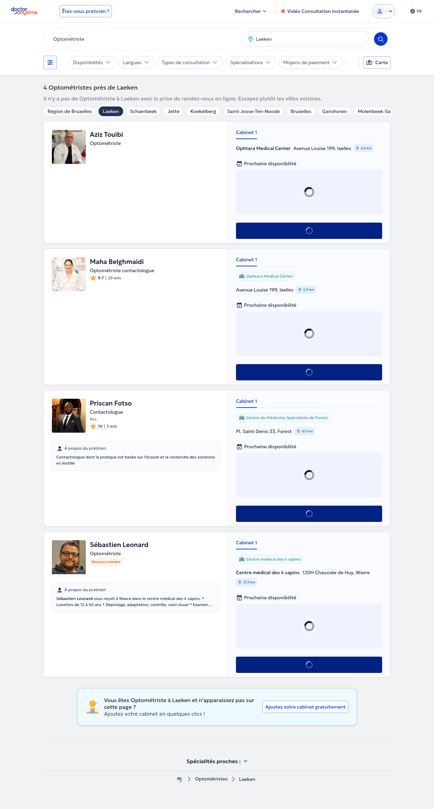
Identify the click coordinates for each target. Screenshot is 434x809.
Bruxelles (301, 111)
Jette (173, 111)
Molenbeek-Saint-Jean (383, 111)
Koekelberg (203, 111)
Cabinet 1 (246, 132)
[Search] (381, 39)
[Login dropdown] (384, 11)
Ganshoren (334, 111)
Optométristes (211, 779)
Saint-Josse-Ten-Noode (253, 111)
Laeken (111, 111)
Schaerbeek (143, 111)
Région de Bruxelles (69, 111)
